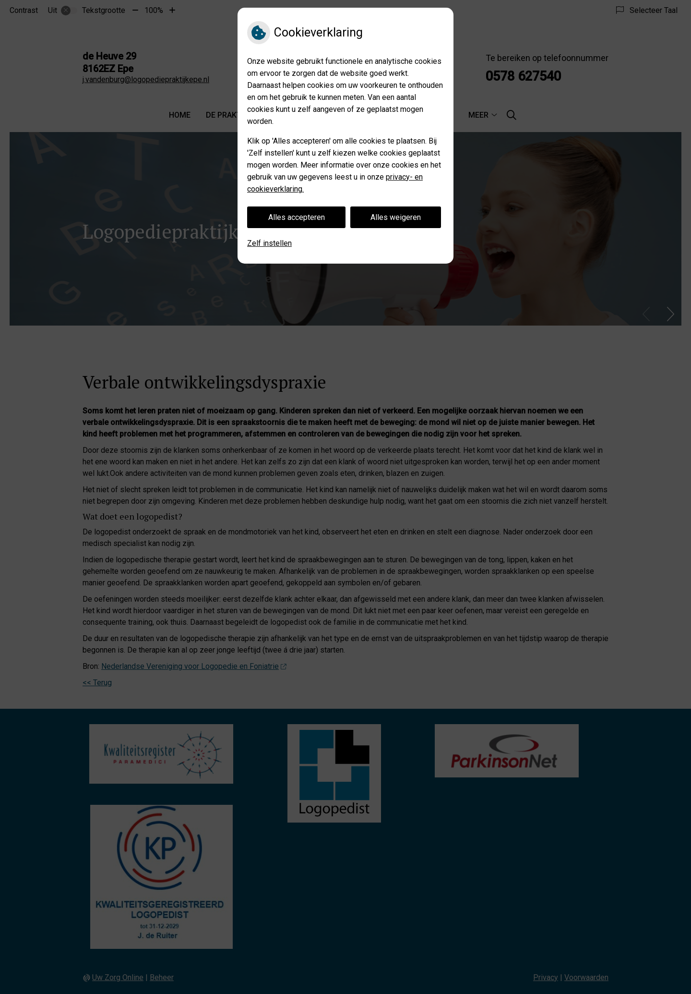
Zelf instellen (269, 243)
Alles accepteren (296, 217)
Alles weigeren (395, 217)
